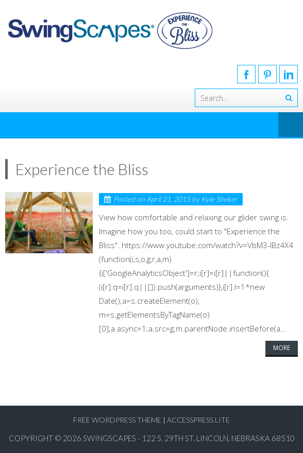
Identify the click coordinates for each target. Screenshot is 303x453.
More (281, 347)
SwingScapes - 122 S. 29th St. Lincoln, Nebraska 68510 (189, 438)
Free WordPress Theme (117, 419)
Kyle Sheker (219, 199)
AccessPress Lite (198, 419)
